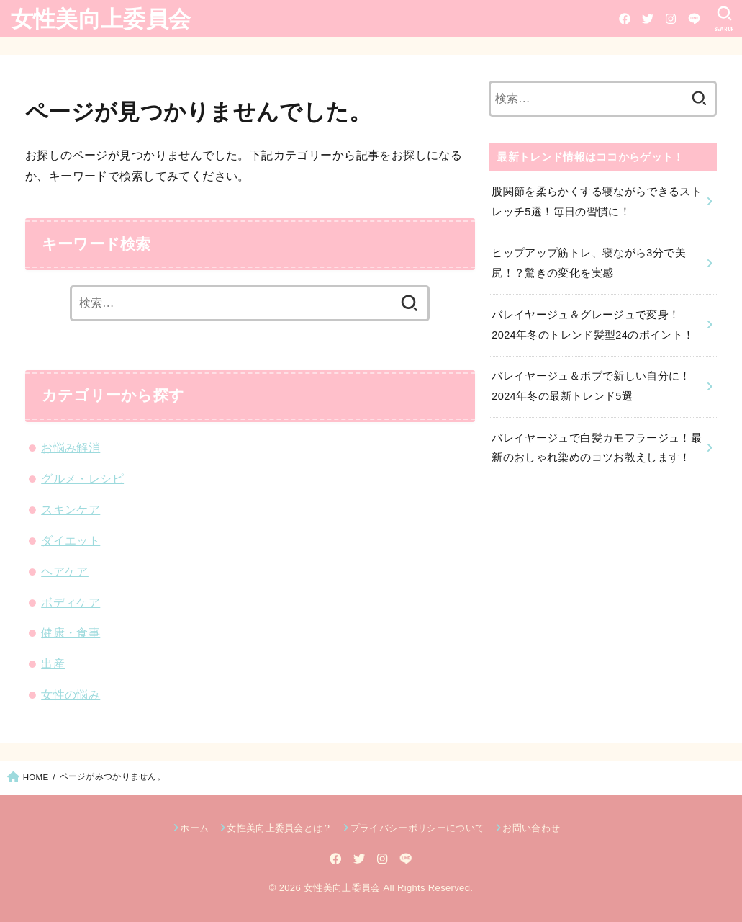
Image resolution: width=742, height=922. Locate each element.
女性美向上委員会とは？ (279, 828)
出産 (53, 663)
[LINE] (694, 18)
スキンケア (70, 509)
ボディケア (70, 602)
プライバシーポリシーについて (417, 828)
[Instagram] (670, 18)
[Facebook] (624, 18)
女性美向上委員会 (101, 17)
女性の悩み (70, 694)
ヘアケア (65, 571)
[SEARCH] (724, 18)
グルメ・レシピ (82, 478)
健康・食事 (70, 632)
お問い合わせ (531, 828)
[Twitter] (647, 18)
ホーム (194, 828)
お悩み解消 (70, 447)
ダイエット (70, 540)
